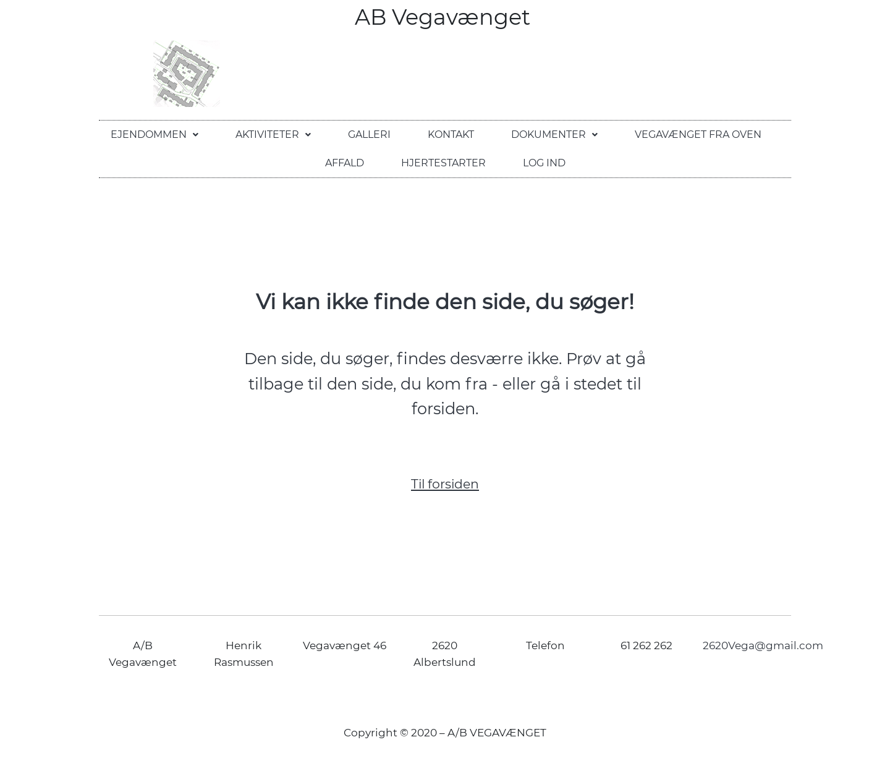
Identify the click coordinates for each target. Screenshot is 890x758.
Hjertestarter (443, 163)
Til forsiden (445, 484)
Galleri (369, 134)
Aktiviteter (273, 134)
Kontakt (451, 134)
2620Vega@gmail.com (763, 645)
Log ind (544, 163)
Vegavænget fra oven (698, 134)
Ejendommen (154, 134)
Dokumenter (554, 134)
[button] (154, 135)
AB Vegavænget (445, 17)
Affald (344, 163)
